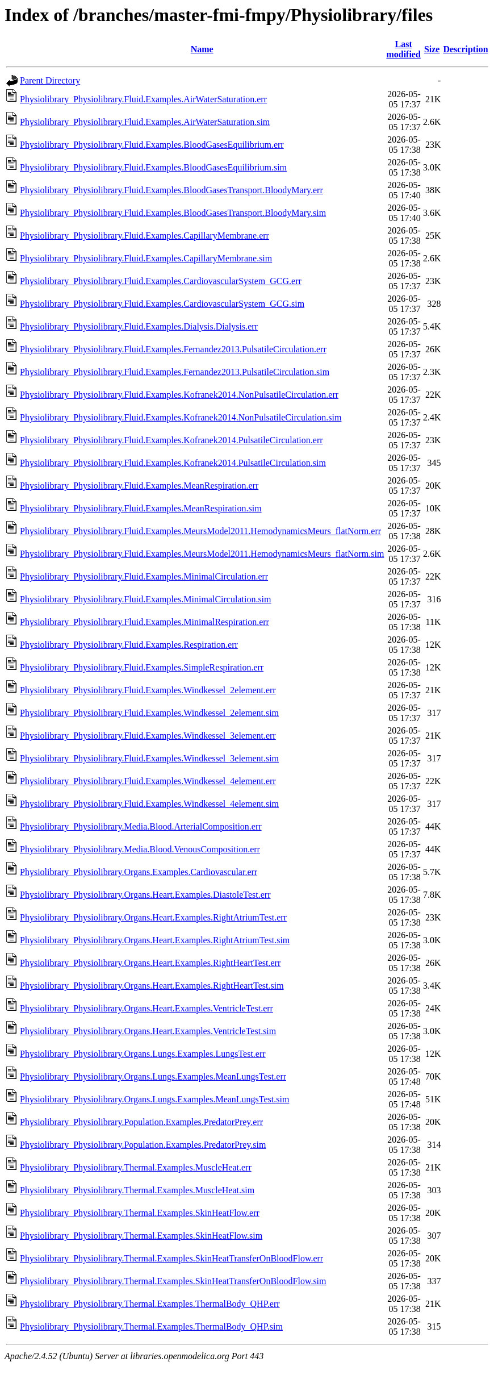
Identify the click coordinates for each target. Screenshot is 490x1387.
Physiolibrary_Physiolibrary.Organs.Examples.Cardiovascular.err (138, 872)
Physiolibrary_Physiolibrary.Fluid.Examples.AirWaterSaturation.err (143, 99)
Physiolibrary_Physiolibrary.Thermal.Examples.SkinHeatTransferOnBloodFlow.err (171, 1258)
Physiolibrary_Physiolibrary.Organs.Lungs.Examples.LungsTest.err (143, 1054)
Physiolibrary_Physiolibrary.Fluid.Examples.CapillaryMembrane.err (144, 235)
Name (202, 49)
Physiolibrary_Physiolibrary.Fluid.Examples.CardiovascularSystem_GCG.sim (162, 304)
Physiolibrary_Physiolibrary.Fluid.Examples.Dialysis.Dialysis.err (139, 326)
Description (465, 49)
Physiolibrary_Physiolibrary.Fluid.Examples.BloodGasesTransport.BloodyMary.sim (173, 213)
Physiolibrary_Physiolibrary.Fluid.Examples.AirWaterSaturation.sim (145, 122)
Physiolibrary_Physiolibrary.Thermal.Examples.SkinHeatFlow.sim (141, 1235)
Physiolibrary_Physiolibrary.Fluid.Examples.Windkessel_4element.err (148, 781)
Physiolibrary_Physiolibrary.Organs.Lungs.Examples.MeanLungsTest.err (153, 1076)
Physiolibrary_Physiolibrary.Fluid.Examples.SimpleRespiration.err (141, 667)
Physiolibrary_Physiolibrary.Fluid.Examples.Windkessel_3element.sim (149, 758)
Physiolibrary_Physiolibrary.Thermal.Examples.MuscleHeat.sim (137, 1190)
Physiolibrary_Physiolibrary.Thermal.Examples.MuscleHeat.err (136, 1167)
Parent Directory (50, 80)
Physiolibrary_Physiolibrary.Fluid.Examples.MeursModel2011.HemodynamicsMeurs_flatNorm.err (200, 531)
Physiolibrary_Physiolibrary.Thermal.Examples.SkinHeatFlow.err (139, 1213)
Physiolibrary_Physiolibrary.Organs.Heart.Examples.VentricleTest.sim (148, 1031)
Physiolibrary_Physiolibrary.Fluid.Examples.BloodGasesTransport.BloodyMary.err (171, 190)
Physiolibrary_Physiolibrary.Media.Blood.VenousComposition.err (140, 849)
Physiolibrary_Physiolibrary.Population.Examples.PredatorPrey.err (141, 1122)
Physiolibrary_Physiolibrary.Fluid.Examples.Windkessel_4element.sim (149, 804)
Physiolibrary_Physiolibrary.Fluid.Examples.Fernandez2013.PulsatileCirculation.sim (174, 372)
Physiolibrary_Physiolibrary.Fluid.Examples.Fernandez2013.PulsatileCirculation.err (173, 349)
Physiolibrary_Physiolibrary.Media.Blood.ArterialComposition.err (141, 826)
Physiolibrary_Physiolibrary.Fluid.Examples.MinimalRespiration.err (144, 622)
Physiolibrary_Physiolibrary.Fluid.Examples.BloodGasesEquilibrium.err (152, 144)
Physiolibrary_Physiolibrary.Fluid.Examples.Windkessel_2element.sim (149, 713)
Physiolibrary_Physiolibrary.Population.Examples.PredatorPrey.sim (143, 1144)
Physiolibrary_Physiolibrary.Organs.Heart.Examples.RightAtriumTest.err (153, 917)
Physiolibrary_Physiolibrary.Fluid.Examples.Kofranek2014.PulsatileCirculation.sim (173, 463)
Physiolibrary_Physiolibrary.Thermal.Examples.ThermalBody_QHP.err (150, 1304)
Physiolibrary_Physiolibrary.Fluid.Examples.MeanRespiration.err (139, 485)
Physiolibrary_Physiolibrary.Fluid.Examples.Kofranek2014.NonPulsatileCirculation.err (179, 394)
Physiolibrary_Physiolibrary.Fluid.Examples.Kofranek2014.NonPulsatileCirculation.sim (180, 417)
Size (432, 49)
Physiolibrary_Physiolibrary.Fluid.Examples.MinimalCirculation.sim (145, 599)
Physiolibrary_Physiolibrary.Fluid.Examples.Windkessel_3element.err (148, 735)
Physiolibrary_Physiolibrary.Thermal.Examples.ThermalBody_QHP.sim (151, 1326)
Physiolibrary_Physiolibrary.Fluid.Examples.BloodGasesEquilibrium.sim (153, 167)
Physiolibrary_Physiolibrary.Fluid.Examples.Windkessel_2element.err (148, 690)
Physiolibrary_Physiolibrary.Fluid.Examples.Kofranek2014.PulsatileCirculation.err (171, 440)
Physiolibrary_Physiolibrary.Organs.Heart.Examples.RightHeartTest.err (150, 963)
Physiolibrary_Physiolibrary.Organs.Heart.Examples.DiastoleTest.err (145, 894)
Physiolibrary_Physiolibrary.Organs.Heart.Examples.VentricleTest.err (146, 1008)
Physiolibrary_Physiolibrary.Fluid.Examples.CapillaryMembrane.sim (146, 258)
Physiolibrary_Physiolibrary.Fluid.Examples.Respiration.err (129, 644)
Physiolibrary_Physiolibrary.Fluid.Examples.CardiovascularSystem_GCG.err (160, 281)
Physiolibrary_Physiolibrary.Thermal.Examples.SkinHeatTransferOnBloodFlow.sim (173, 1281)
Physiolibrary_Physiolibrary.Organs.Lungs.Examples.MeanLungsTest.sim (154, 1099)
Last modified (403, 49)
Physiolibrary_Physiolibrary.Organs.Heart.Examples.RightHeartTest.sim (152, 985)
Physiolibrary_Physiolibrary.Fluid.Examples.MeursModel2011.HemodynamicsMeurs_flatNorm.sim (202, 554)
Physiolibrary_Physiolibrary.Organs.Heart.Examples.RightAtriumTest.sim (155, 940)
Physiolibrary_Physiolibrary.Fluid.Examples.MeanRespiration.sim (141, 508)
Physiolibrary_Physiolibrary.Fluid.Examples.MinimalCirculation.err (144, 576)
